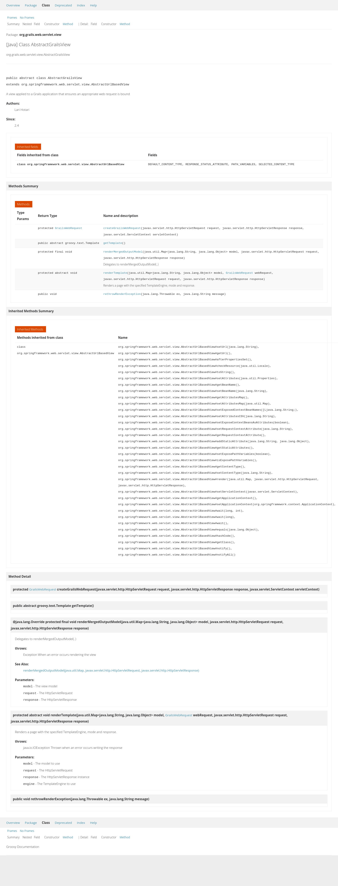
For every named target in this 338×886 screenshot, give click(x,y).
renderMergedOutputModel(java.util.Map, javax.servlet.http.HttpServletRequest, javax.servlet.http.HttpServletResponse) (111, 670)
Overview (13, 5)
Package (31, 5)
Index (81, 5)
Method (68, 24)
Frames (12, 17)
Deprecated (63, 5)
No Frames (27, 17)
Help (93, 5)
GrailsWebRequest (68, 228)
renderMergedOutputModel (122, 252)
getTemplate (112, 243)
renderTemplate (115, 273)
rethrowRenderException (122, 294)
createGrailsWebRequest (122, 228)
